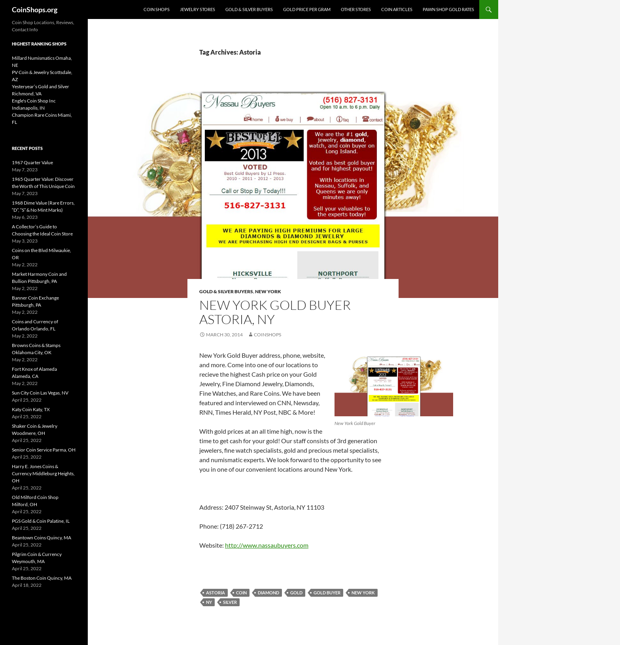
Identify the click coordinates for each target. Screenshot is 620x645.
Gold (296, 592)
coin (241, 592)
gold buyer (327, 592)
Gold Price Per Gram (307, 9)
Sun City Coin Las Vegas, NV (40, 393)
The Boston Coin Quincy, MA (42, 578)
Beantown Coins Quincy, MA (41, 538)
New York (268, 291)
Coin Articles (396, 9)
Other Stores (356, 9)
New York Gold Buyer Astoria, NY (275, 312)
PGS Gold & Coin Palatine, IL (41, 521)
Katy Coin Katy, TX (31, 409)
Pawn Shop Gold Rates (448, 9)
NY (209, 602)
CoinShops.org (34, 9)
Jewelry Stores (197, 9)
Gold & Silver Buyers (249, 9)
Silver (230, 602)
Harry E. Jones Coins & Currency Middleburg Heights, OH (43, 473)
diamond (268, 592)
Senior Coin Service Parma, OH (44, 450)
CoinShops (267, 335)
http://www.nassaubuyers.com (266, 545)
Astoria (215, 592)
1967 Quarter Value (32, 162)
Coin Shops (157, 9)
